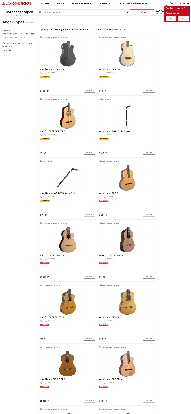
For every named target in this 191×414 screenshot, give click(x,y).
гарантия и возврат (82, 3)
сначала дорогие (105, 38)
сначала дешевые (84, 38)
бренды (107, 393)
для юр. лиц (132, 3)
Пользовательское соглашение (17, 407)
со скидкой (121, 38)
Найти (139, 12)
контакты (105, 3)
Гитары (6, 39)
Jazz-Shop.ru (16, 3)
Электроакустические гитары (17, 42)
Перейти (67, 103)
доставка (44, 3)
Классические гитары (13, 46)
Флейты (6, 59)
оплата (60, 3)
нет (183, 18)
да (170, 18)
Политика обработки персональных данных (23, 410)
